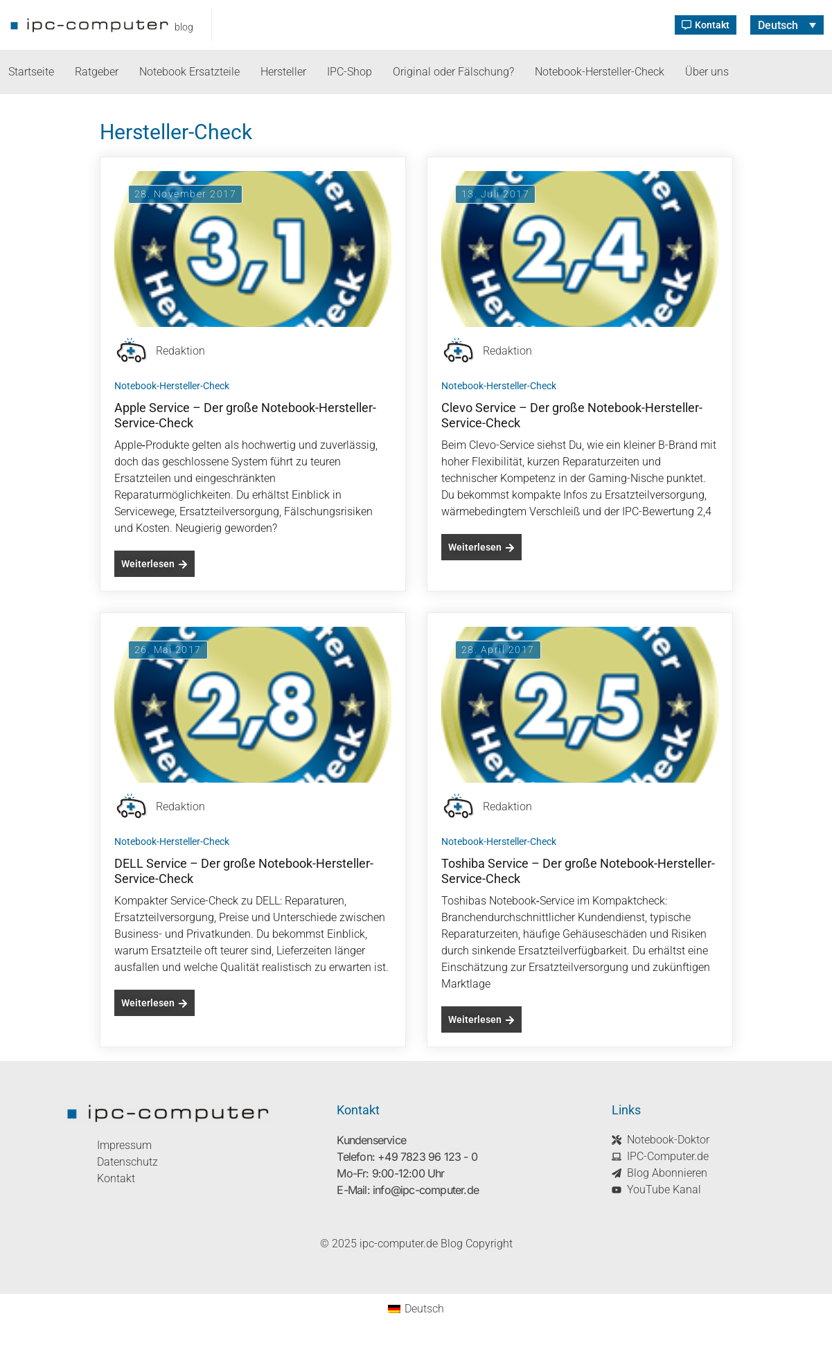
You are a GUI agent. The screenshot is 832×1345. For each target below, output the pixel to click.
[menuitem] (787, 25)
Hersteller (283, 71)
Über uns (707, 71)
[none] (787, 25)
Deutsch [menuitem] (778, 24)
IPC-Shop (349, 71)
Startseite (31, 71)
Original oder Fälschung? (453, 71)
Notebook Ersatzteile (189, 71)
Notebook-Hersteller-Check (599, 71)
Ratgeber (96, 71)
